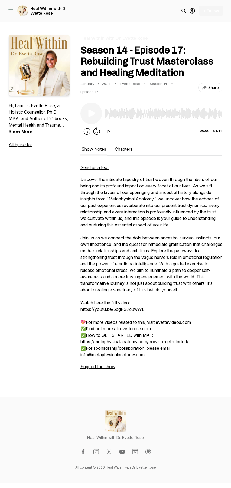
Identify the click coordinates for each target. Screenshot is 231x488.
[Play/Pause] (91, 113)
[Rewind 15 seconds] (87, 131)
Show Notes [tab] (94, 149)
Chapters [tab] (123, 149)
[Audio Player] (163, 112)
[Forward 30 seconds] (96, 131)
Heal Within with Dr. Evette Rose (49, 11)
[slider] (163, 113)
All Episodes (20, 144)
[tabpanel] (151, 269)
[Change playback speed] (108, 131)
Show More (20, 131)
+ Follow (211, 10)
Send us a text (94, 167)
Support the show (97, 366)
